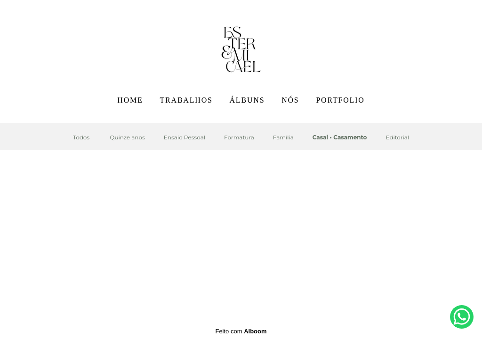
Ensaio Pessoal (184, 137)
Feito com (240, 331)
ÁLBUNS (247, 100)
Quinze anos (127, 137)
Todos (81, 137)
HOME (130, 100)
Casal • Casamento (340, 137)
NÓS (290, 100)
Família (283, 137)
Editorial (397, 137)
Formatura (239, 137)
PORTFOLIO (340, 100)
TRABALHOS (186, 100)
